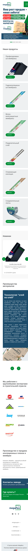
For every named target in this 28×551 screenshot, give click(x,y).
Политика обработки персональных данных (15, 547)
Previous (4, 259)
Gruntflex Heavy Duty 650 (15, 264)
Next (18, 368)
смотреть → (10, 77)
